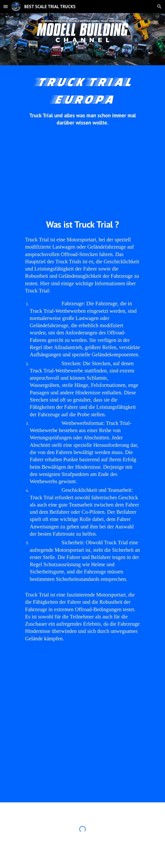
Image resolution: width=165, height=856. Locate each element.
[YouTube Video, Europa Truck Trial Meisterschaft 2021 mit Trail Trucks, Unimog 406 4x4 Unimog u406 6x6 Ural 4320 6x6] (82, 765)
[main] (82, 99)
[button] (5, 6)
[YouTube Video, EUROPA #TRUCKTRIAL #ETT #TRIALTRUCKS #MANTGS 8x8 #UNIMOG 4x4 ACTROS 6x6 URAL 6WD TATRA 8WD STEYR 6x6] (82, 172)
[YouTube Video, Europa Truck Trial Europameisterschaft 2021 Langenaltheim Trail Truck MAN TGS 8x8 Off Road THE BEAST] (82, 691)
